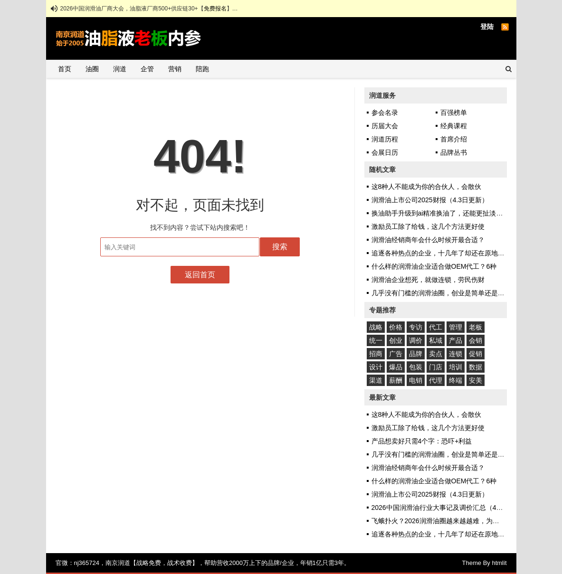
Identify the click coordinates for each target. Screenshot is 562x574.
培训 (455, 367)
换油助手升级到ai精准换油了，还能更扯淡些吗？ (443, 213)
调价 (415, 340)
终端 (455, 380)
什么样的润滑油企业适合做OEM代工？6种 (434, 266)
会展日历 (384, 152)
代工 (435, 327)
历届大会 (384, 126)
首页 (64, 69)
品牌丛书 (453, 152)
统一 (375, 340)
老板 (475, 327)
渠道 (375, 380)
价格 (395, 327)
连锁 (455, 354)
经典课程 (453, 126)
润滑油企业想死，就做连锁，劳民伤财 (428, 279)
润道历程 (384, 139)
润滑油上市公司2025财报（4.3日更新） (430, 200)
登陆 (487, 26)
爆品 (395, 367)
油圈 (92, 69)
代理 (435, 380)
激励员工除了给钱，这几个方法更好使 (428, 226)
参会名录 (384, 112)
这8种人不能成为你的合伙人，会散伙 (426, 186)
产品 (455, 340)
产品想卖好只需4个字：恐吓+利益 (421, 441)
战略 (375, 327)
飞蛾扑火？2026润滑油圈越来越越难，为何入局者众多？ (455, 521)
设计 (375, 367)
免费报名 (215, 8)
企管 (147, 69)
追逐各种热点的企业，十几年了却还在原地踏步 (441, 253)
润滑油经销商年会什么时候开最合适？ (428, 240)
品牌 (415, 354)
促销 (475, 354)
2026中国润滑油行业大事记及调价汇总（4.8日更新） (450, 507)
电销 (415, 380)
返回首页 (200, 275)
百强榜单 (453, 112)
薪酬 (395, 380)
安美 (475, 380)
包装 (415, 367)
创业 (395, 340)
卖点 (435, 354)
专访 (415, 327)
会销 (475, 340)
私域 (435, 340)
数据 (475, 367)
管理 (455, 327)
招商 (375, 354)
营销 (174, 69)
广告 (395, 354)
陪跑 (202, 69)
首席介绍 (453, 139)
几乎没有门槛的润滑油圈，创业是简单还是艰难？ (444, 293)
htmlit (499, 562)
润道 (119, 69)
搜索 (279, 247)
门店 (435, 367)
